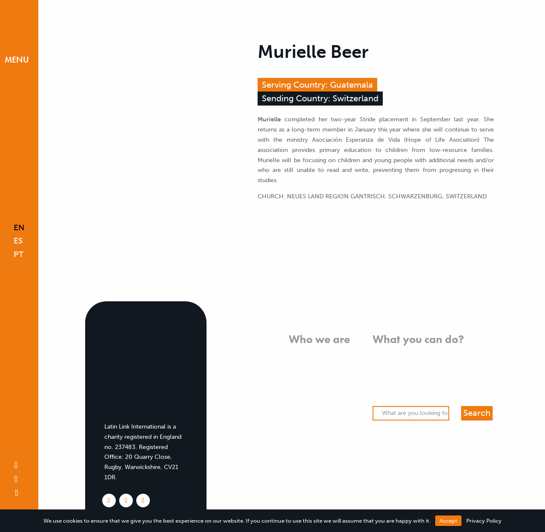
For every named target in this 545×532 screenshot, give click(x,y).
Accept (448, 521)
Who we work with (323, 374)
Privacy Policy (484, 521)
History (340, 384)
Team (342, 394)
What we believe (327, 354)
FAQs (343, 414)
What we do (333, 364)
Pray (379, 364)
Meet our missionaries (319, 404)
